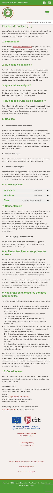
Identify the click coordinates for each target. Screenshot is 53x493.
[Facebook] (44, 2)
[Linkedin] (49, 2)
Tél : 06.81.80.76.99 (26, 445)
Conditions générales (26, 466)
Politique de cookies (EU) (26, 472)
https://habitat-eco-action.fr (22, 47)
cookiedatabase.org (9, 409)
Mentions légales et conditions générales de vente (26, 461)
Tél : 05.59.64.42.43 (26, 436)
